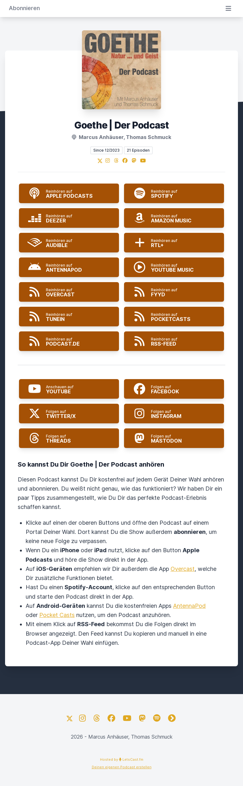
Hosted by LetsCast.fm (121, 759)
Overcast (183, 568)
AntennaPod (189, 605)
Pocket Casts (57, 615)
